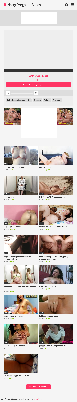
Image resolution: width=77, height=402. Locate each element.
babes (37, 100)
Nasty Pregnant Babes (22, 4)
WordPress (38, 399)
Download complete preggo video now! (38, 85)
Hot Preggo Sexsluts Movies (18, 100)
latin (47, 100)
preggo (57, 100)
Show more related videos (38, 387)
